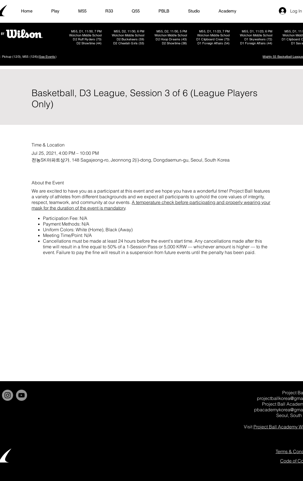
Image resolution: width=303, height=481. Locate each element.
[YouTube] (21, 395)
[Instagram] (7, 395)
